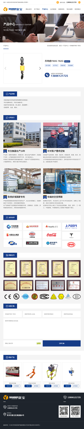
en (79, 2)
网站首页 (29, 9)
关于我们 (37, 9)
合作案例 (53, 9)
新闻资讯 (61, 9)
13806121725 (12, 408)
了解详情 (8, 386)
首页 (60, 45)
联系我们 (78, 9)
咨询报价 (16, 386)
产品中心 (45, 9)
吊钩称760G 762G (75, 45)
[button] (40, 68)
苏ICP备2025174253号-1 (33, 425)
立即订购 (61, 343)
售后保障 (70, 9)
